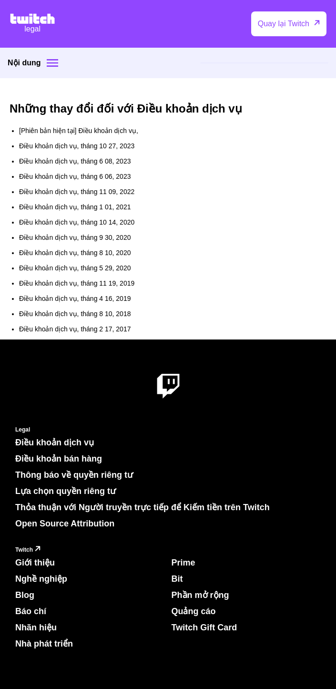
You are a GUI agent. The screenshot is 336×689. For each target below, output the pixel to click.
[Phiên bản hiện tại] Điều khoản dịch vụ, (78, 130)
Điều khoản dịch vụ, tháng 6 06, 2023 (75, 176)
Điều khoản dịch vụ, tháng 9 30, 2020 (75, 237)
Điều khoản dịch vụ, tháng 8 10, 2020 (75, 253)
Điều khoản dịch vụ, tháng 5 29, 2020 (75, 268)
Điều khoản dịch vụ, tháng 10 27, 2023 (76, 146)
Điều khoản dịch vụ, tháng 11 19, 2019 (76, 283)
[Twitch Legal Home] (32, 24)
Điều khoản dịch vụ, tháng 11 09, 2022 (76, 191)
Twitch (29, 550)
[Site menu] (52, 63)
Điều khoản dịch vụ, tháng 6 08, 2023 (75, 161)
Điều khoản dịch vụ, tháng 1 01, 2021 (75, 207)
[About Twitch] (168, 386)
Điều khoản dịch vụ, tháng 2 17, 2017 (75, 329)
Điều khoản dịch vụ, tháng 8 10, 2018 (75, 314)
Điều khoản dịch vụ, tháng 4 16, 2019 (75, 298)
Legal (22, 429)
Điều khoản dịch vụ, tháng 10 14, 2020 (76, 222)
